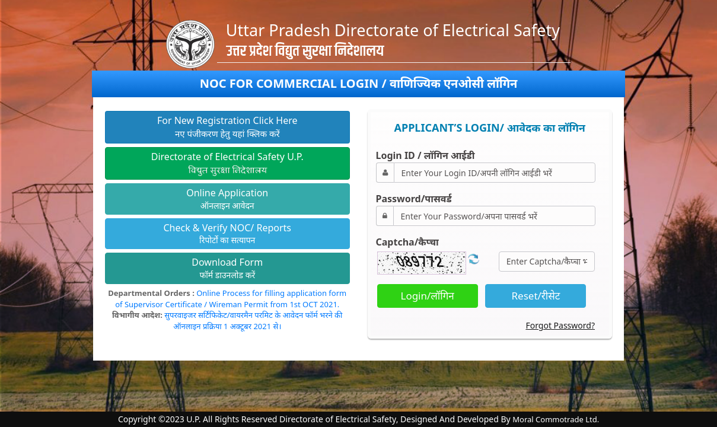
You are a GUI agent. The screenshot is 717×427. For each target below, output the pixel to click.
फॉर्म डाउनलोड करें (227, 268)
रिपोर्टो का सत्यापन (227, 233)
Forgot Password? (560, 325)
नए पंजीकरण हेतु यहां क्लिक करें (227, 126)
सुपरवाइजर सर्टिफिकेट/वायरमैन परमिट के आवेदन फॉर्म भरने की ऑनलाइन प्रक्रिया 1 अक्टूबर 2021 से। (253, 321)
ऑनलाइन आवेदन (227, 198)
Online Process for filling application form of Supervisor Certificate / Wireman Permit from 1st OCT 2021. (230, 299)
